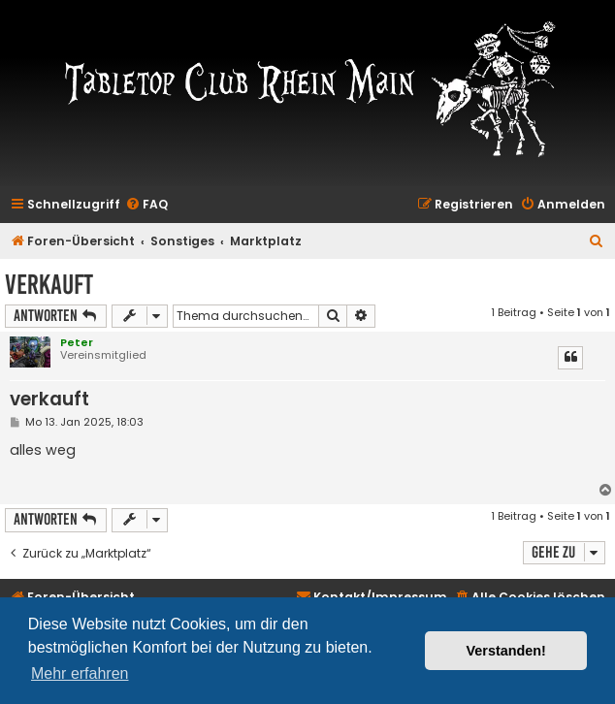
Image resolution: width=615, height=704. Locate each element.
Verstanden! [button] (506, 650)
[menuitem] (146, 205)
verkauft (49, 285)
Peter (76, 342)
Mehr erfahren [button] (80, 673)
